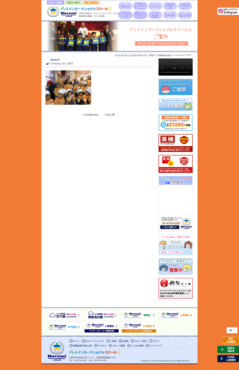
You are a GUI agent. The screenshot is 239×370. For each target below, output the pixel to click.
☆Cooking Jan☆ (91, 114)
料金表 (125, 341)
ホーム (76, 341)
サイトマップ (155, 345)
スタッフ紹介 (140, 341)
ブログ (156, 341)
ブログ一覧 (110, 114)
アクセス (102, 345)
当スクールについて (94, 341)
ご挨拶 (113, 341)
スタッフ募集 (118, 345)
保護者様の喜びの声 (82, 345)
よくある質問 (137, 345)
